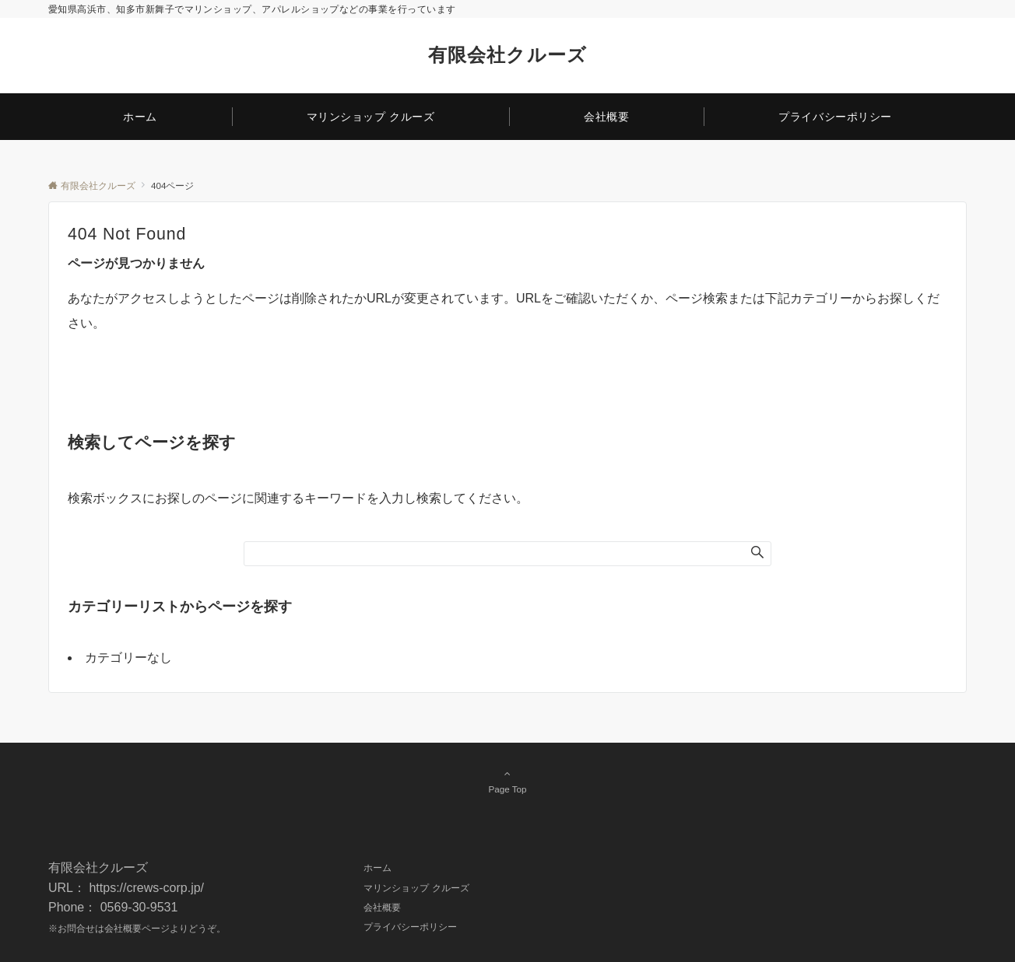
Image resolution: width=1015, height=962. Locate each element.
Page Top (507, 781)
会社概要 (123, 928)
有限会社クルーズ (508, 54)
